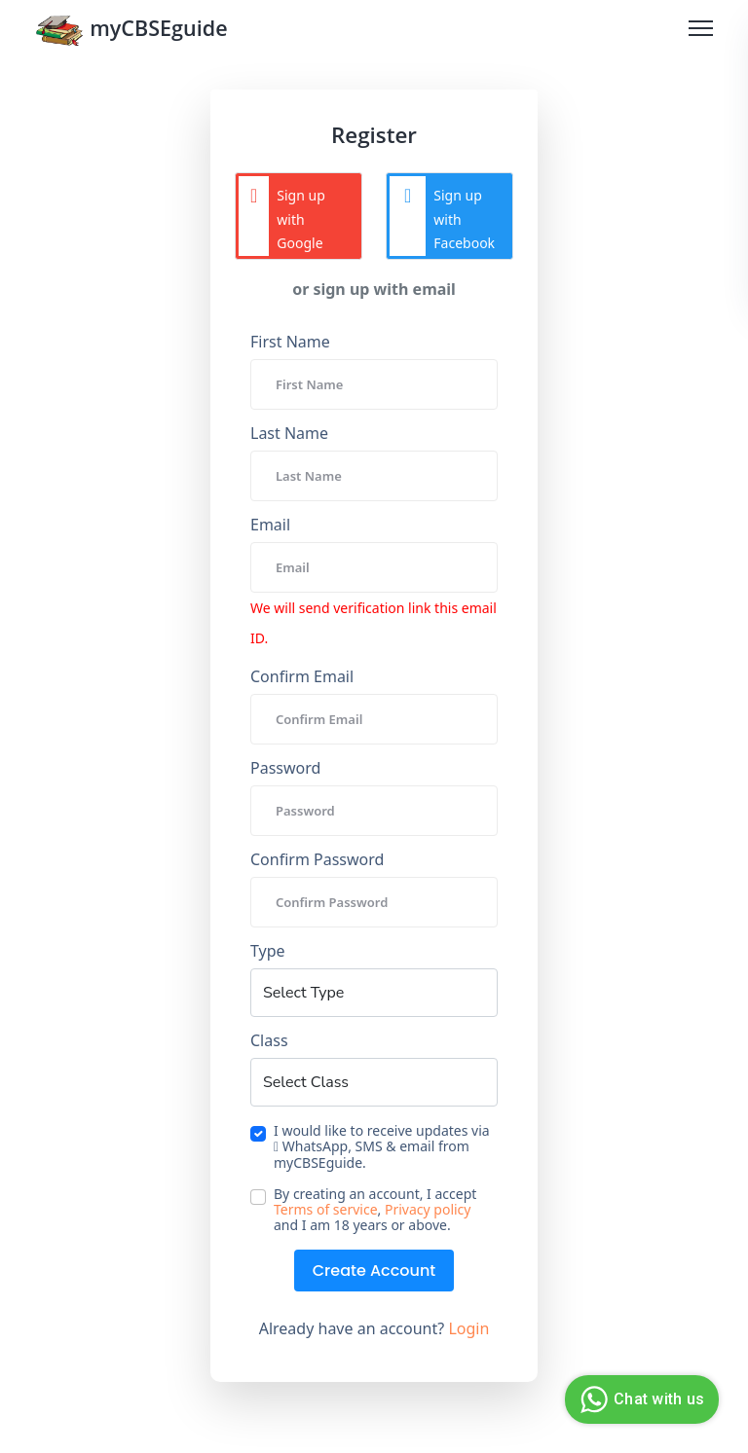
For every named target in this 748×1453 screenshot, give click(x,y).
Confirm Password (317, 859)
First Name (290, 341)
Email (270, 524)
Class (269, 1040)
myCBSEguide (134, 33)
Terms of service (326, 1210)
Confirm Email (302, 676)
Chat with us (639, 1399)
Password (285, 768)
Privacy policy (428, 1210)
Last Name (289, 433)
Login (468, 1328)
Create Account (374, 1270)
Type (267, 951)
